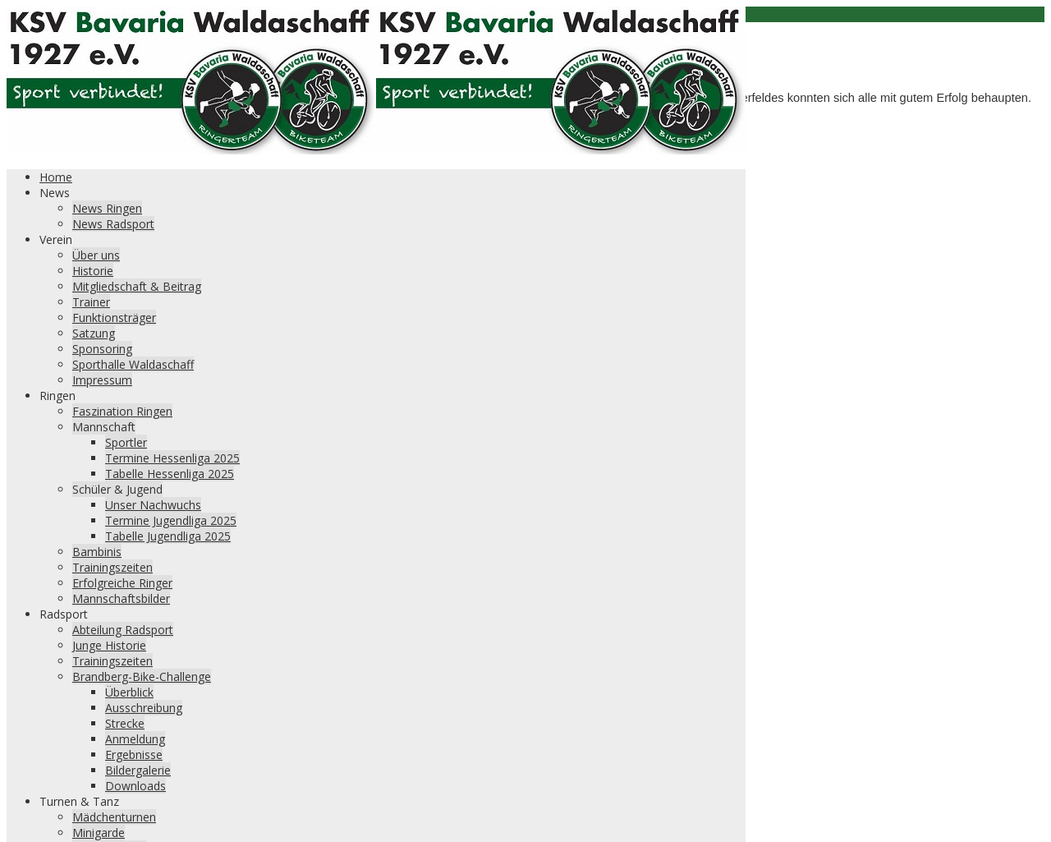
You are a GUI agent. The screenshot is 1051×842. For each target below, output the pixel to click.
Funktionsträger (114, 317)
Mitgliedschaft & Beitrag (136, 286)
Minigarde (98, 832)
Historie (92, 270)
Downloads (135, 786)
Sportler (126, 442)
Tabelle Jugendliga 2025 (168, 536)
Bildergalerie (138, 770)
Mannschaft (103, 427)
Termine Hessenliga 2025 (172, 458)
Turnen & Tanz (79, 801)
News (54, 192)
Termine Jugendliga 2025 (170, 520)
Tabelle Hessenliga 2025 (169, 473)
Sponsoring (102, 349)
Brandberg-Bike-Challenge (141, 676)
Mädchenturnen (114, 817)
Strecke (125, 723)
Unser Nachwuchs (153, 505)
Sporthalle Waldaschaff (133, 364)
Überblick (129, 692)
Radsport (63, 614)
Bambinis (97, 551)
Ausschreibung (143, 707)
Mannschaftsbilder (121, 598)
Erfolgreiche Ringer (122, 583)
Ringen (57, 395)
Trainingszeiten (112, 567)
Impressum (102, 380)
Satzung (93, 333)
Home (55, 177)
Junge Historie (109, 645)
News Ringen (107, 208)
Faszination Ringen (122, 411)
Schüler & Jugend (117, 489)
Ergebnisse (134, 754)
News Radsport (113, 224)
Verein (55, 239)
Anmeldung (135, 739)
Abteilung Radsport (122, 629)
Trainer (91, 302)
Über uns (96, 255)
